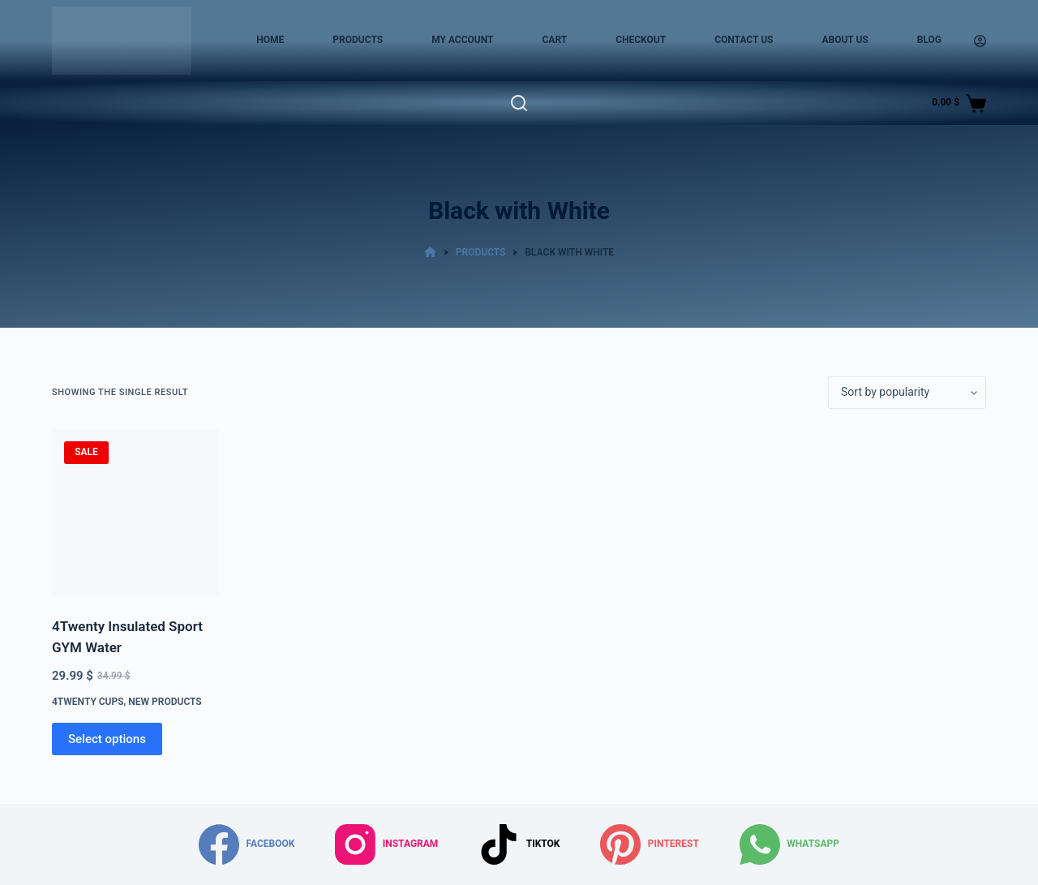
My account (462, 39)
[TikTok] (519, 844)
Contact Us (743, 39)
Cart (554, 39)
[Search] (519, 103)
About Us (844, 39)
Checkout (641, 39)
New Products (164, 701)
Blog (929, 39)
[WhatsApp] (789, 844)
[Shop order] (907, 392)
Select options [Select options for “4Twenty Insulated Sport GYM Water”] (107, 739)
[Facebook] (246, 844)
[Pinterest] (649, 844)
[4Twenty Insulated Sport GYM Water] (135, 512)
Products (357, 39)
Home (270, 39)
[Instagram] (386, 844)
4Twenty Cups (88, 701)
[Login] (980, 41)
